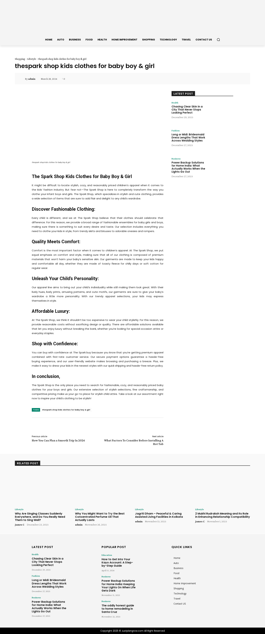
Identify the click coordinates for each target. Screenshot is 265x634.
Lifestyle (31, 59)
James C (19, 524)
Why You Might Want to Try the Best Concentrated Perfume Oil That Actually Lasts (100, 517)
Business (177, 158)
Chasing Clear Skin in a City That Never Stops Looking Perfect (187, 110)
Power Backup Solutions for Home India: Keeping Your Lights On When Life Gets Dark (119, 583)
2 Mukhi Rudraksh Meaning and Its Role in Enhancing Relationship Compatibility (222, 515)
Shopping (20, 59)
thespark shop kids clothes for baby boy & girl (66, 409)
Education (106, 555)
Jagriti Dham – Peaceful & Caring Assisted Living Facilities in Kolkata (159, 515)
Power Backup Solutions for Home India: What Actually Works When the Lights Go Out (188, 167)
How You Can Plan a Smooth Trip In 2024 (58, 440)
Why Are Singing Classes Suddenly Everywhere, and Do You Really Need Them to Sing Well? (40, 517)
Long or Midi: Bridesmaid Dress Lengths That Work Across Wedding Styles (188, 138)
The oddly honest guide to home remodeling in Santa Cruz (117, 604)
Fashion (176, 130)
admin (31, 79)
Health (175, 102)
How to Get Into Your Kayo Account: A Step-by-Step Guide (117, 561)
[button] (218, 40)
